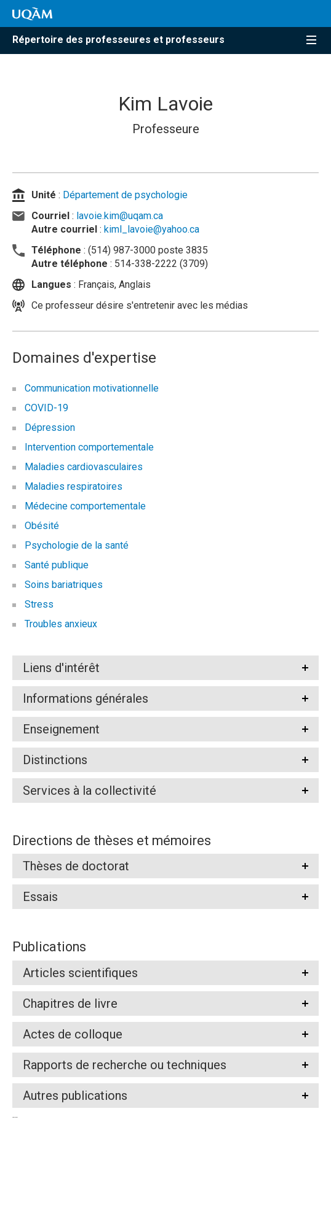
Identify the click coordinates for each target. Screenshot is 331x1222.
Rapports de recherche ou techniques (124, 1065)
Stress (39, 604)
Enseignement (61, 729)
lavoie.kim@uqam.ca (119, 216)
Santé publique (57, 565)
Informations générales (85, 698)
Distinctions (55, 759)
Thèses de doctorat (76, 866)
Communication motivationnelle (92, 388)
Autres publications (75, 1095)
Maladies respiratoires (73, 486)
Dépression (50, 427)
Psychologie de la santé (77, 545)
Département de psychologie (125, 195)
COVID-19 (46, 408)
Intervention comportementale (89, 447)
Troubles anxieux (61, 624)
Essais (40, 896)
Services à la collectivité (89, 790)
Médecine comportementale (85, 506)
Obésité (42, 526)
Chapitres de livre (70, 1003)
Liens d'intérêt (61, 667)
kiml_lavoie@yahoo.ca (151, 229)
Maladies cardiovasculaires (84, 467)
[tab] (165, 667)
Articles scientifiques (80, 972)
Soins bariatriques (64, 584)
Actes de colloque (72, 1034)
